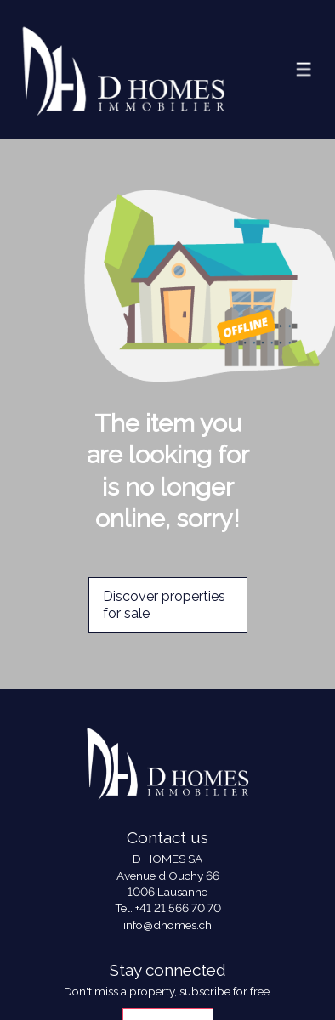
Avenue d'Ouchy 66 (167, 875)
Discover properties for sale (164, 605)
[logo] (123, 69)
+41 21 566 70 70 (178, 908)
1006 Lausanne (167, 891)
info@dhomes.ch (167, 925)
